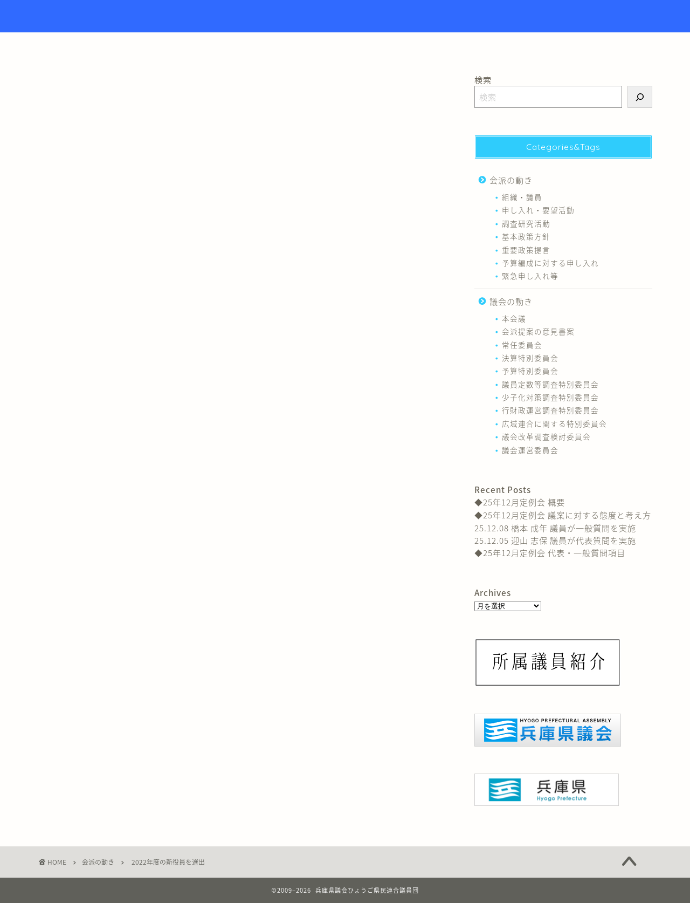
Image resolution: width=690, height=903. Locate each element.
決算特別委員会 (530, 357)
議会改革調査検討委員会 (546, 436)
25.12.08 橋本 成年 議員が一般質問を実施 (555, 528)
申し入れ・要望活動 (538, 209)
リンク (413, 45)
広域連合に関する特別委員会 (554, 423)
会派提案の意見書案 (538, 331)
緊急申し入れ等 (530, 275)
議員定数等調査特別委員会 (550, 384)
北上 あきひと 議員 (131, 368)
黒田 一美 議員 (298, 368)
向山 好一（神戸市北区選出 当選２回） (331, 269)
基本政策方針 (526, 236)
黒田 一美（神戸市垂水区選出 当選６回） (335, 247)
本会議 (514, 318)
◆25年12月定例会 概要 (519, 502)
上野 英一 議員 (68, 368)
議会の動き (511, 301)
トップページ (290, 45)
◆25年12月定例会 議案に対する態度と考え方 (562, 515)
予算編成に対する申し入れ (550, 262)
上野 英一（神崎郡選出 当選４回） (322, 224)
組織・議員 (246, 368)
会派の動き (58, 92)
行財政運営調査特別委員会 (550, 410)
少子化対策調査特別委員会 (550, 397)
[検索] (639, 97)
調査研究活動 (526, 223)
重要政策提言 (526, 249)
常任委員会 (522, 344)
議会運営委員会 (530, 449)
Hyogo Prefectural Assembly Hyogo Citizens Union (345, 16)
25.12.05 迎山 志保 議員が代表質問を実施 (555, 540)
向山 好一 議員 (194, 368)
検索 (483, 79)
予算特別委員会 (530, 370)
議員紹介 (357, 45)
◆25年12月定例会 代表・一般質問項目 (549, 552)
